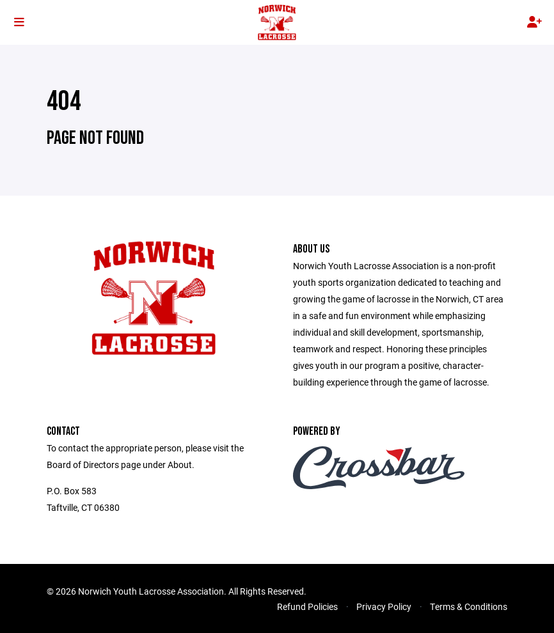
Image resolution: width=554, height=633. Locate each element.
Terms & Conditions (468, 606)
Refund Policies (307, 606)
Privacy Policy (383, 606)
